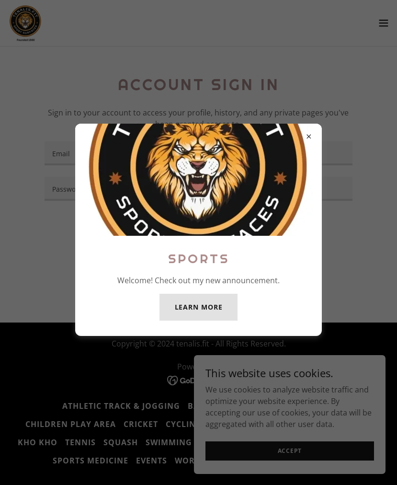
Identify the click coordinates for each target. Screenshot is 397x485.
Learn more (199, 307)
